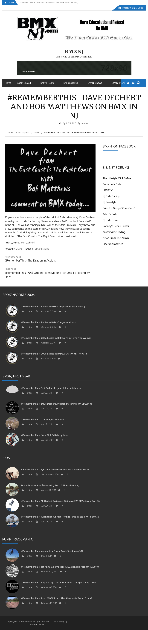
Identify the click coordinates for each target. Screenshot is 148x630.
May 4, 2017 (43, 556)
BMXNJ (74, 51)
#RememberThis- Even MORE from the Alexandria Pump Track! (56, 598)
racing (46, 248)
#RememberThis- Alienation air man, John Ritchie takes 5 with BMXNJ (60, 516)
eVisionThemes (37, 624)
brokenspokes (73, 83)
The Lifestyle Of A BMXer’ (117, 178)
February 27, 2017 (46, 571)
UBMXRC (108, 190)
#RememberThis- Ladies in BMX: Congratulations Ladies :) (53, 306)
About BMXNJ (26, 83)
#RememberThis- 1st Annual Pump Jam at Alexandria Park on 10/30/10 (60, 566)
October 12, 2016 (46, 311)
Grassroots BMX (112, 184)
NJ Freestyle (109, 202)
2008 (19, 248)
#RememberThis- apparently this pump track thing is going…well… (60, 582)
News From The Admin (116, 238)
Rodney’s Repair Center (116, 226)
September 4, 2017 (47, 474)
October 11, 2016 (45, 358)
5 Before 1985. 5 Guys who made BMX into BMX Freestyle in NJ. (55, 469)
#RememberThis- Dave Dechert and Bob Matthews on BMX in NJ (57, 403)
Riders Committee (113, 243)
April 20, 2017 (44, 506)
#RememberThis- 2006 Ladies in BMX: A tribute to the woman (56, 338)
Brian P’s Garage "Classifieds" (119, 208)
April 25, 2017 (44, 408)
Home (8, 83)
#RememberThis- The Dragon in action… (44, 419)
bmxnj (38, 248)
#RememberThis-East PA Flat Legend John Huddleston (51, 388)
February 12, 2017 (46, 587)
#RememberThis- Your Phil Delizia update (44, 435)
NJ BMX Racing (111, 196)
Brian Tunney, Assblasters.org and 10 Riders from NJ (50, 485)
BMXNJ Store (118, 83)
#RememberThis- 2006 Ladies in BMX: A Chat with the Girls (54, 353)
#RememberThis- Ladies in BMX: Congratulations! (48, 322)
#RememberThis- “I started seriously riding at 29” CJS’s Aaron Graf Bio (60, 501)
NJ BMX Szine (110, 220)
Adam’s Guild (110, 214)
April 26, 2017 (44, 393)
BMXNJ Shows (97, 83)
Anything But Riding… (115, 232)
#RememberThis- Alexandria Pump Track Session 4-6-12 (52, 551)
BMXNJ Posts (49, 83)
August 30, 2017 (45, 490)
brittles (84, 123)
